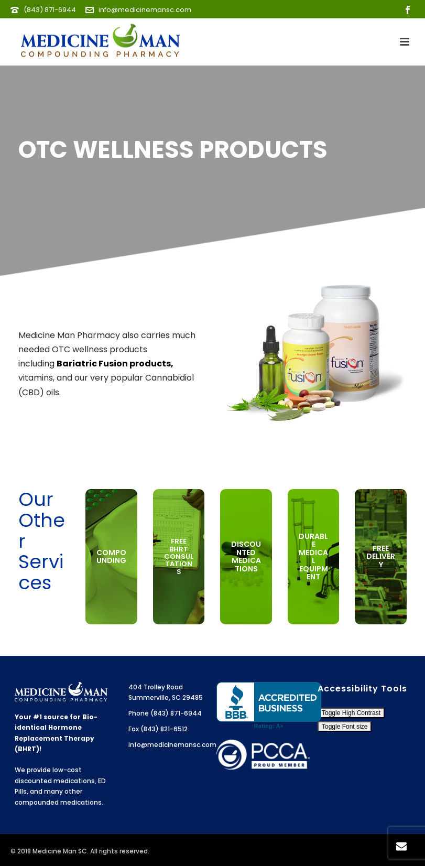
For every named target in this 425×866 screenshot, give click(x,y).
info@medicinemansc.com (145, 10)
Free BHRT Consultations (178, 556)
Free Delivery (380, 556)
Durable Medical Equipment (313, 556)
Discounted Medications (246, 556)
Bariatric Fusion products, (115, 364)
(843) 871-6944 (50, 10)
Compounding (111, 556)
